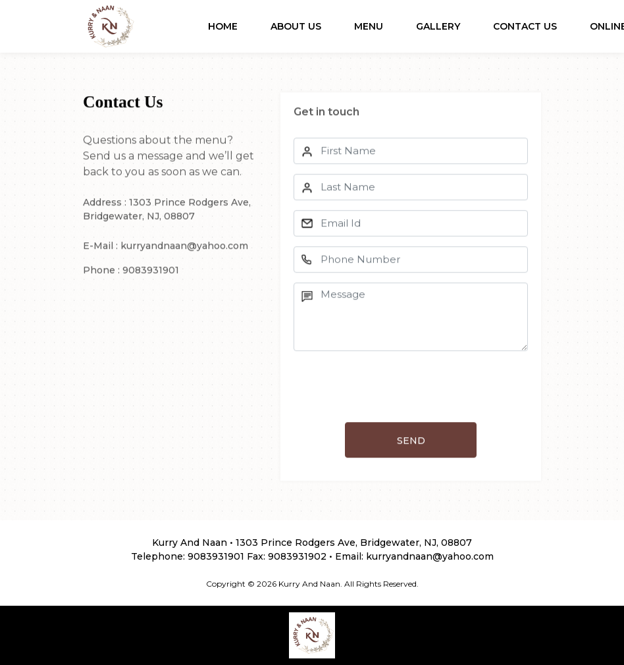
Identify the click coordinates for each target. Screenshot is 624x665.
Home (223, 26)
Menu (368, 26)
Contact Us (525, 26)
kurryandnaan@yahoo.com (430, 556)
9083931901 (216, 556)
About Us (296, 26)
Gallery (438, 26)
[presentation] (394, 387)
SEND (411, 442)
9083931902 (297, 556)
